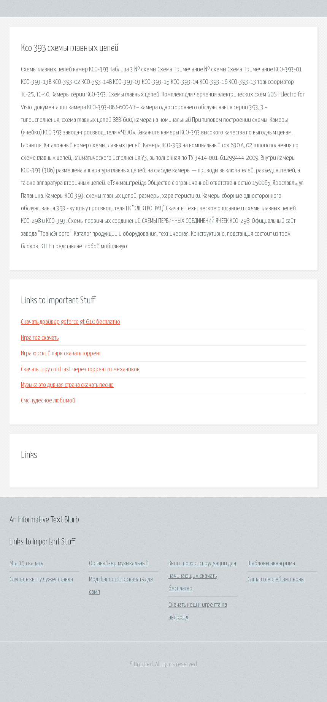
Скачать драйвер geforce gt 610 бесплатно (70, 322)
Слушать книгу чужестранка (41, 579)
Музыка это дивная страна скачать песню (67, 385)
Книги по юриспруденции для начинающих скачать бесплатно (202, 576)
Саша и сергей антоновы (276, 579)
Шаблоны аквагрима (271, 563)
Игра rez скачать (40, 338)
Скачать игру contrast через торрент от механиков (80, 369)
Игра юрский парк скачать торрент (61, 353)
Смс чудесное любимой (48, 401)
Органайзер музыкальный (119, 563)
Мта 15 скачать (26, 563)
